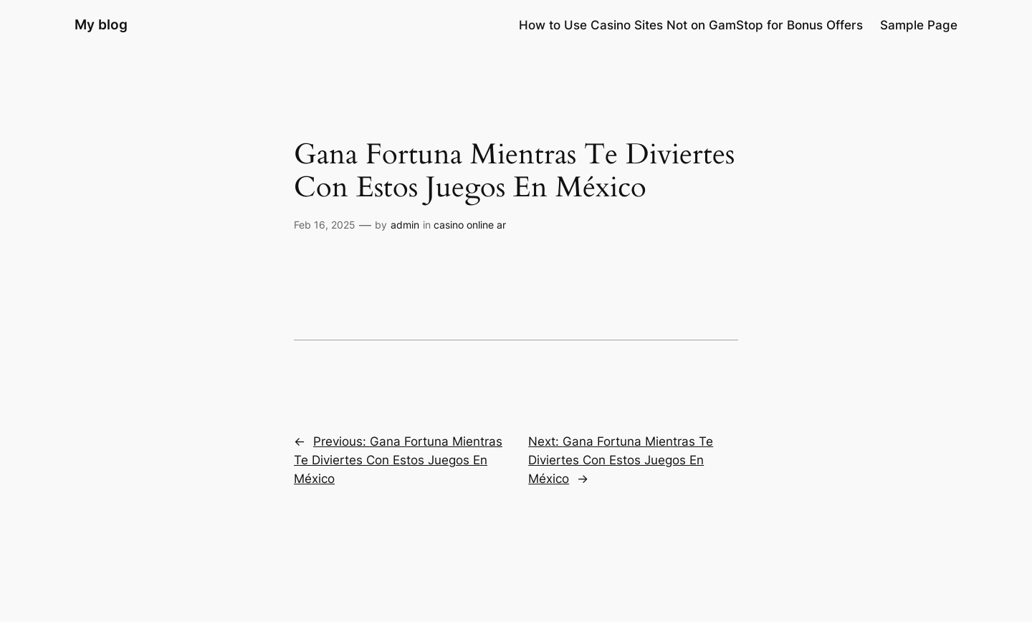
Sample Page (918, 25)
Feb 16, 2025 (324, 225)
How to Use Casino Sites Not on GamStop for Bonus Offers (691, 25)
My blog (101, 24)
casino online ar (470, 225)
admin (405, 225)
